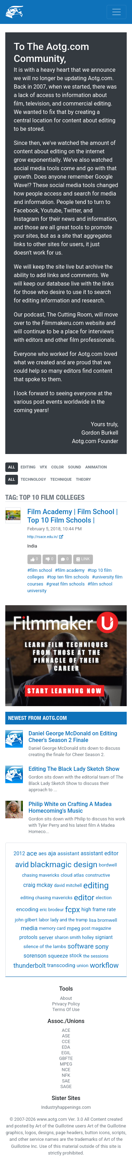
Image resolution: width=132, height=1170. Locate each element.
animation (96, 467)
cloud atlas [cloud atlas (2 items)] (72, 875)
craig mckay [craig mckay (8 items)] (37, 885)
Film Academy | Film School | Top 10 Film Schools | (72, 515)
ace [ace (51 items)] (31, 853)
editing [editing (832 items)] (96, 885)
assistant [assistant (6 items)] (68, 853)
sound (74, 467)
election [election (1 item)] (104, 897)
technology (33, 479)
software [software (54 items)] (81, 946)
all (11, 467)
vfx (43, 467)
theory (83, 479)
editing (28, 467)
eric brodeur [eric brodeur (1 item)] (52, 909)
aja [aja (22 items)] (52, 853)
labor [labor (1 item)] (44, 919)
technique (61, 479)
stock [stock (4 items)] (75, 956)
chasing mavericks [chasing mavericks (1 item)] (40, 875)
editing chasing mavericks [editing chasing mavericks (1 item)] (46, 897)
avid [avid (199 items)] (22, 864)
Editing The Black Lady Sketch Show (74, 769)
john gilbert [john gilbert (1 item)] (26, 919)
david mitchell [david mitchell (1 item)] (68, 885)
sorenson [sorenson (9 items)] (35, 955)
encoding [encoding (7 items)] (27, 909)
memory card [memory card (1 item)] (52, 928)
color (57, 467)
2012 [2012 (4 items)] (19, 854)
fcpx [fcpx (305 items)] (72, 909)
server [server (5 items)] (46, 937)
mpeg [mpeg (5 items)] (73, 928)
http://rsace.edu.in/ (45, 537)
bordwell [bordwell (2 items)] (108, 865)
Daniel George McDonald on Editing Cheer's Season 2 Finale (73, 736)
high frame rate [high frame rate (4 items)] (98, 910)
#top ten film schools (68, 577)
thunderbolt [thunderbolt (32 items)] (29, 965)
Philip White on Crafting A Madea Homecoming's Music (70, 807)
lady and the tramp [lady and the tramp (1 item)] (69, 919)
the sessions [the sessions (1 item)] (95, 956)
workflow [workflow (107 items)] (104, 965)
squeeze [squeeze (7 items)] (58, 956)
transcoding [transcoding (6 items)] (61, 965)
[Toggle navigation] (116, 12)
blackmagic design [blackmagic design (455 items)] (64, 864)
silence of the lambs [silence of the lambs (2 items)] (45, 946)
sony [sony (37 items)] (102, 946)
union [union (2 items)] (82, 965)
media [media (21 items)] (29, 928)
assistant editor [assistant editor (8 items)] (99, 853)
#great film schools (65, 584)
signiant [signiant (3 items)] (104, 937)
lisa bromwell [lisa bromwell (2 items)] (103, 920)
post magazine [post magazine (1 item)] (96, 928)
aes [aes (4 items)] (42, 854)
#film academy (69, 570)
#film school (39, 570)
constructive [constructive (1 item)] (97, 875)
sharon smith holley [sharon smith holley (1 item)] (74, 937)
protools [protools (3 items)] (28, 937)
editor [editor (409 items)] (84, 897)
